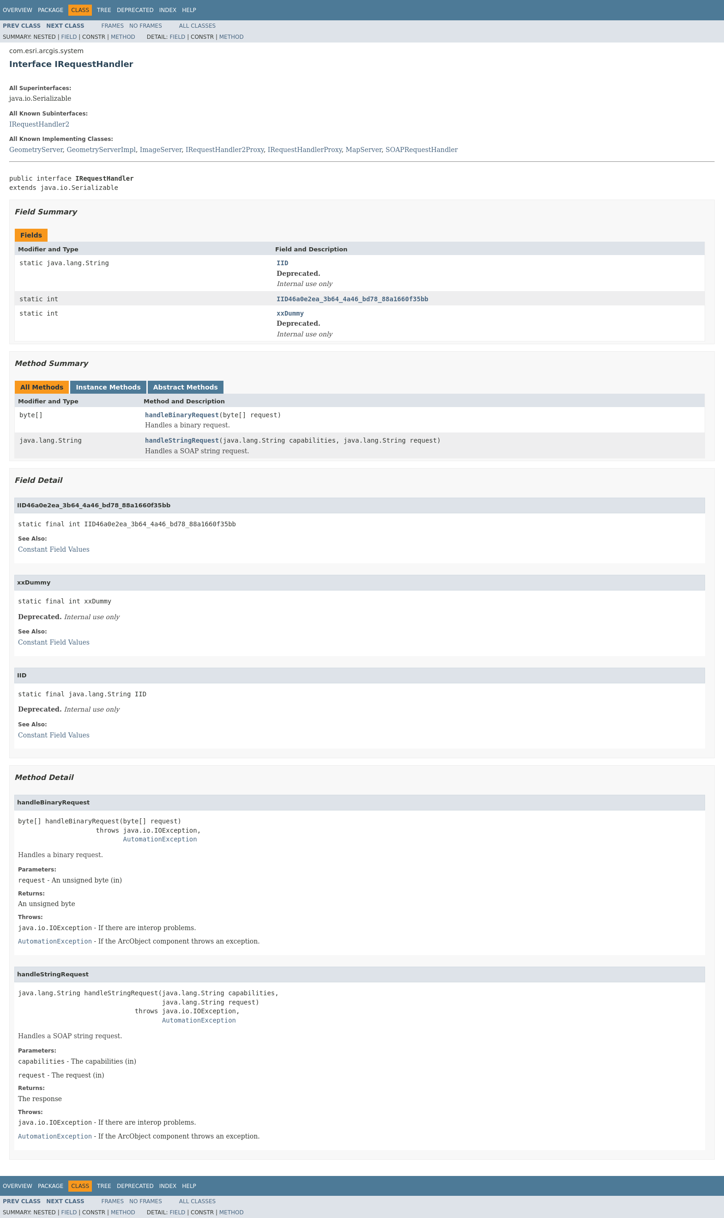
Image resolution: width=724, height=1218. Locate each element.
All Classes (197, 26)
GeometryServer (36, 149)
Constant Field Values (54, 549)
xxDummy (290, 313)
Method (123, 37)
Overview (17, 10)
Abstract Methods (185, 387)
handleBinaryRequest (182, 415)
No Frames (145, 26)
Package (50, 10)
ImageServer (160, 149)
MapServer (364, 149)
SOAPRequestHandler (422, 149)
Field (69, 37)
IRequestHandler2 (39, 124)
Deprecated (135, 10)
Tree (104, 10)
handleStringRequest (182, 440)
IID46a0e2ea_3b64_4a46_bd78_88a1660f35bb (352, 299)
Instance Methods (108, 387)
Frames (113, 26)
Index (168, 10)
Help (189, 10)
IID (282, 263)
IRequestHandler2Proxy (225, 149)
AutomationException (160, 839)
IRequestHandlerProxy (305, 149)
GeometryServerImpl (101, 149)
